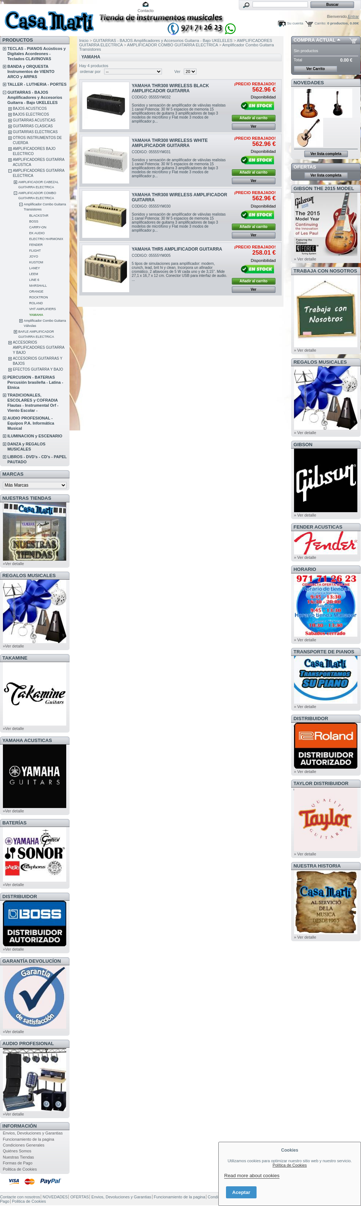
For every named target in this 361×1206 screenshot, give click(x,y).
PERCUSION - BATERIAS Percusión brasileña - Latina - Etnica (35, 382)
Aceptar (241, 1192)
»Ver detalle (13, 563)
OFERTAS (305, 167)
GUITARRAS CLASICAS (33, 126)
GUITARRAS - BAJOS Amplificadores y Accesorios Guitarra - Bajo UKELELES (34, 97)
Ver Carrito (315, 69)
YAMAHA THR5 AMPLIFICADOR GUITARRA (177, 249)
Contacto (146, 10)
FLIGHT (35, 250)
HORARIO (305, 569)
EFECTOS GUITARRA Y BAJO (38, 369)
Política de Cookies (290, 1165)
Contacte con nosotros (20, 1197)
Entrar (353, 16)
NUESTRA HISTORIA (317, 866)
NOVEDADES (309, 82)
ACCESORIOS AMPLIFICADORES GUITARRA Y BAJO (38, 347)
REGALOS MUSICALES (29, 575)
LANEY (34, 268)
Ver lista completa (325, 154)
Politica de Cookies (20, 1169)
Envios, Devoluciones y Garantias (33, 1133)
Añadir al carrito (253, 118)
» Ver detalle (305, 259)
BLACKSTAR (38, 215)
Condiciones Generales (23, 1145)
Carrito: (320, 23)
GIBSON (303, 444)
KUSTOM (36, 262)
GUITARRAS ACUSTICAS (34, 120)
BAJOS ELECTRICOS (31, 114)
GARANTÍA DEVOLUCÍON (32, 961)
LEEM (33, 274)
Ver (177, 71)
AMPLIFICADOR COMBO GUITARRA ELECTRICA (172, 45)
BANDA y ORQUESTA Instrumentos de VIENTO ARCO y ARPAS (30, 71)
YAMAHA (36, 315)
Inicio (84, 40)
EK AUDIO (37, 233)
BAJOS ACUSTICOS (30, 109)
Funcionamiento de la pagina (28, 1139)
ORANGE (36, 291)
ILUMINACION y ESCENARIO (34, 436)
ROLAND (36, 303)
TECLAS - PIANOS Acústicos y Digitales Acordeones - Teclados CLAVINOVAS (36, 53)
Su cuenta (295, 23)
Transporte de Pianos (324, 651)
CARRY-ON (37, 227)
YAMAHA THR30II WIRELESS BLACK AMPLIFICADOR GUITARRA (170, 88)
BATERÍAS (15, 823)
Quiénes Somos (17, 1151)
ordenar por (90, 71)
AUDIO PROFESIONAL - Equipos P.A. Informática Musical (30, 423)
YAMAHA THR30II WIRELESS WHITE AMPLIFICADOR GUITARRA (170, 143)
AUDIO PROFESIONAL (28, 1043)
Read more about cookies (251, 1175)
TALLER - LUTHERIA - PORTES (37, 84)
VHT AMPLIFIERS (42, 309)
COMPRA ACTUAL (315, 40)
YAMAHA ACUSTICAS (27, 740)
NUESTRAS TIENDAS (27, 498)
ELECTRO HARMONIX (46, 239)
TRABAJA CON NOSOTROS (325, 271)
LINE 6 (34, 280)
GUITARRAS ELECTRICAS (35, 132)
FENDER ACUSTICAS (318, 527)
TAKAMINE (15, 658)
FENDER (36, 245)
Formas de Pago (17, 1163)
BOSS (33, 221)
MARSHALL (38, 285)
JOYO (33, 256)
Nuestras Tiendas (18, 1157)
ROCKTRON (38, 297)
